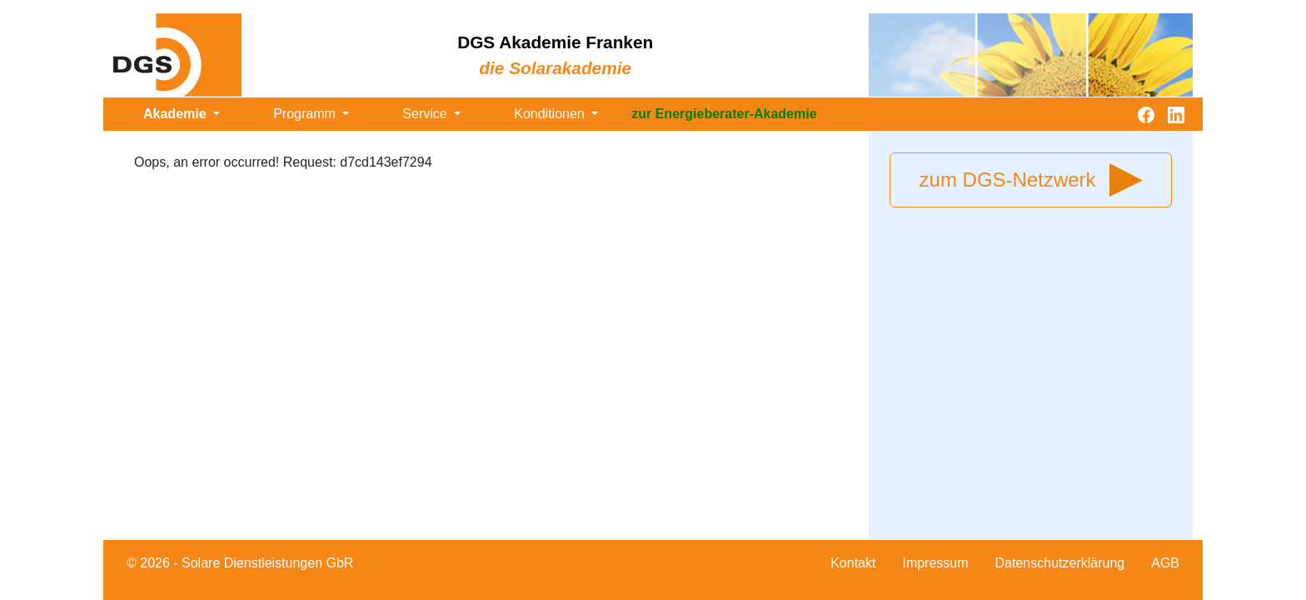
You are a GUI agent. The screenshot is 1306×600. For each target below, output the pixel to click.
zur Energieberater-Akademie (723, 114)
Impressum (935, 563)
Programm (306, 114)
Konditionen (551, 114)
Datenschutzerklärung (1060, 563)
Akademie (176, 114)
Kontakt (852, 563)
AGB (1165, 563)
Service (426, 114)
